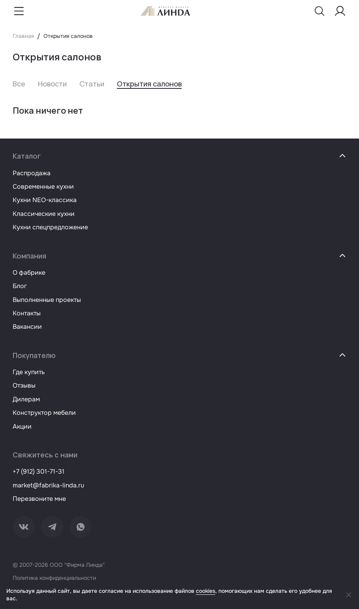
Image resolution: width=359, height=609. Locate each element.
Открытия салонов (149, 83)
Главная (23, 35)
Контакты (27, 313)
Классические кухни (44, 214)
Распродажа (32, 173)
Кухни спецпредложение (50, 227)
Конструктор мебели (44, 412)
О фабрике (29, 272)
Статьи (91, 83)
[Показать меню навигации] (19, 11)
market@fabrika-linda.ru (48, 485)
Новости (52, 83)
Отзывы (24, 385)
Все (19, 83)
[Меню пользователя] (340, 11)
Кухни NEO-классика (45, 200)
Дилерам (26, 399)
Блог (20, 286)
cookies (205, 590)
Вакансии (27, 326)
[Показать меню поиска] (319, 11)
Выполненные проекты (47, 300)
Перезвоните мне (39, 499)
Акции (22, 426)
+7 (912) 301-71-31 (38, 471)
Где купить (29, 372)
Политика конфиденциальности (54, 577)
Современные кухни (43, 186)
